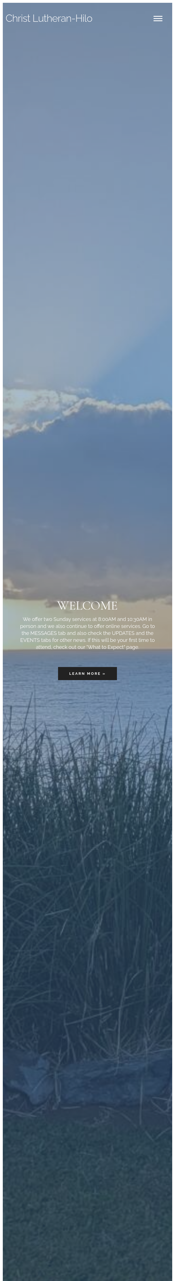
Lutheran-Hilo (49, 18)
